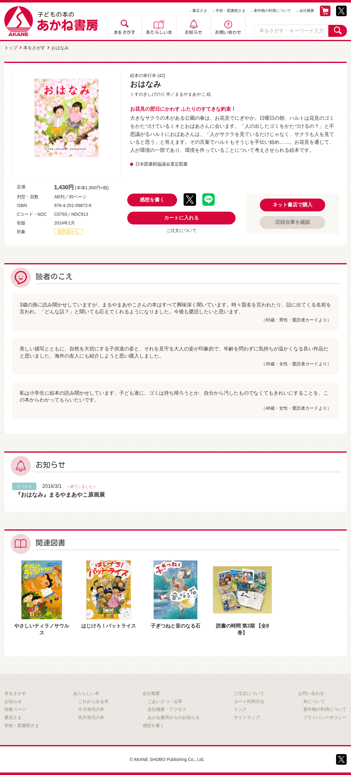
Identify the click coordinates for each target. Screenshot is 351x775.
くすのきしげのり (147, 94)
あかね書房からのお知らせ (173, 717)
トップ (10, 47)
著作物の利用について (272, 10)
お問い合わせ (228, 32)
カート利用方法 (249, 701)
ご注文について (181, 230)
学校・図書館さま (231, 10)
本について (314, 701)
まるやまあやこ (190, 94)
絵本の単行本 (143, 75)
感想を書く (152, 199)
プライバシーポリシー (325, 717)
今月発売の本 (91, 709)
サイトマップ (247, 717)
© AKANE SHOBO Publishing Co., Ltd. (166, 759)
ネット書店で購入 (292, 204)
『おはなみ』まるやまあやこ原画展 (60, 495)
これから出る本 (93, 701)
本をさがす (124, 32)
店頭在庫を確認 (292, 222)
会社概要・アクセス (167, 709)
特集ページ (15, 709)
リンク (240, 709)
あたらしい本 (159, 32)
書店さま (199, 10)
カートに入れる (181, 217)
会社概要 (306, 10)
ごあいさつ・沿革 (164, 701)
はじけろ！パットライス (108, 625)
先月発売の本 (91, 717)
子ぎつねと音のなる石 (175, 625)
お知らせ (193, 32)
